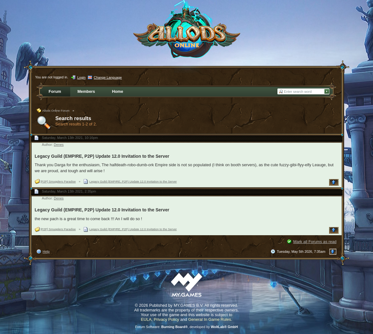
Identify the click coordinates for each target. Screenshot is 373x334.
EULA (146, 319)
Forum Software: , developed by (186, 327)
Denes (59, 144)
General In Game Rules (209, 319)
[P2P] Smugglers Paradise (58, 181)
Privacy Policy (166, 319)
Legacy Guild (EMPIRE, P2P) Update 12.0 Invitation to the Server (102, 156)
